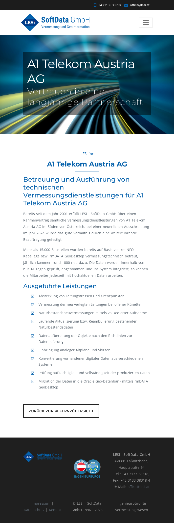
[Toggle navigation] (146, 23)
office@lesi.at (137, 5)
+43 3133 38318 (107, 5)
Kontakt (55, 509)
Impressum (42, 503)
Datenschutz (34, 509)
